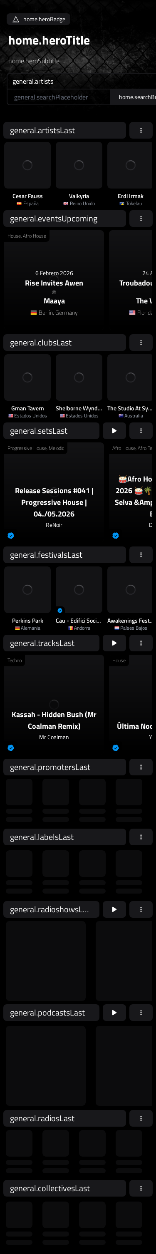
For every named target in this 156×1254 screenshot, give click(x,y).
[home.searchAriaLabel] (59, 97)
